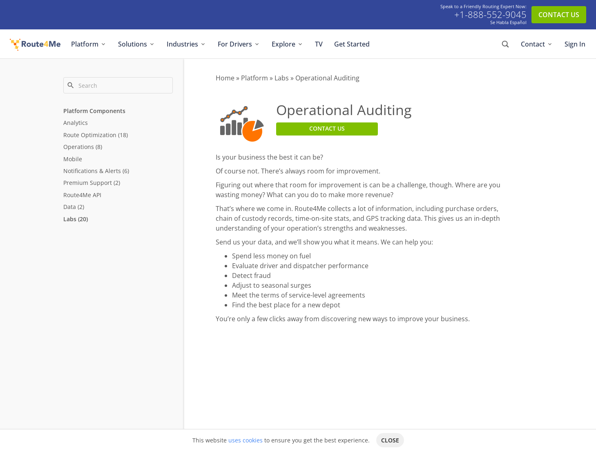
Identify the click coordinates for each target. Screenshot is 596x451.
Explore (288, 44)
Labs (69, 219)
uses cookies (245, 440)
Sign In (575, 44)
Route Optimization (89, 135)
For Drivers (239, 44)
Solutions (136, 44)
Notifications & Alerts (92, 171)
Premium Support (87, 183)
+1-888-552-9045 (490, 14)
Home (225, 77)
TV (319, 44)
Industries (186, 44)
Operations (78, 147)
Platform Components (94, 111)
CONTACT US (558, 14)
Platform (89, 44)
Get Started (352, 44)
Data (69, 207)
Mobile (72, 159)
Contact (537, 44)
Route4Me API (82, 195)
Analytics (75, 123)
